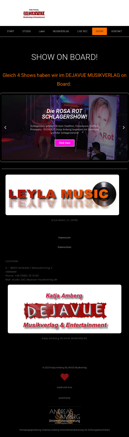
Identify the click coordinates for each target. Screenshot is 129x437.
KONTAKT (116, 31)
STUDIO (26, 31)
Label (42, 31)
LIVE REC (82, 31)
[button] (5, 127)
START (10, 31)
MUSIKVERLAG (61, 31)
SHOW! (99, 31)
